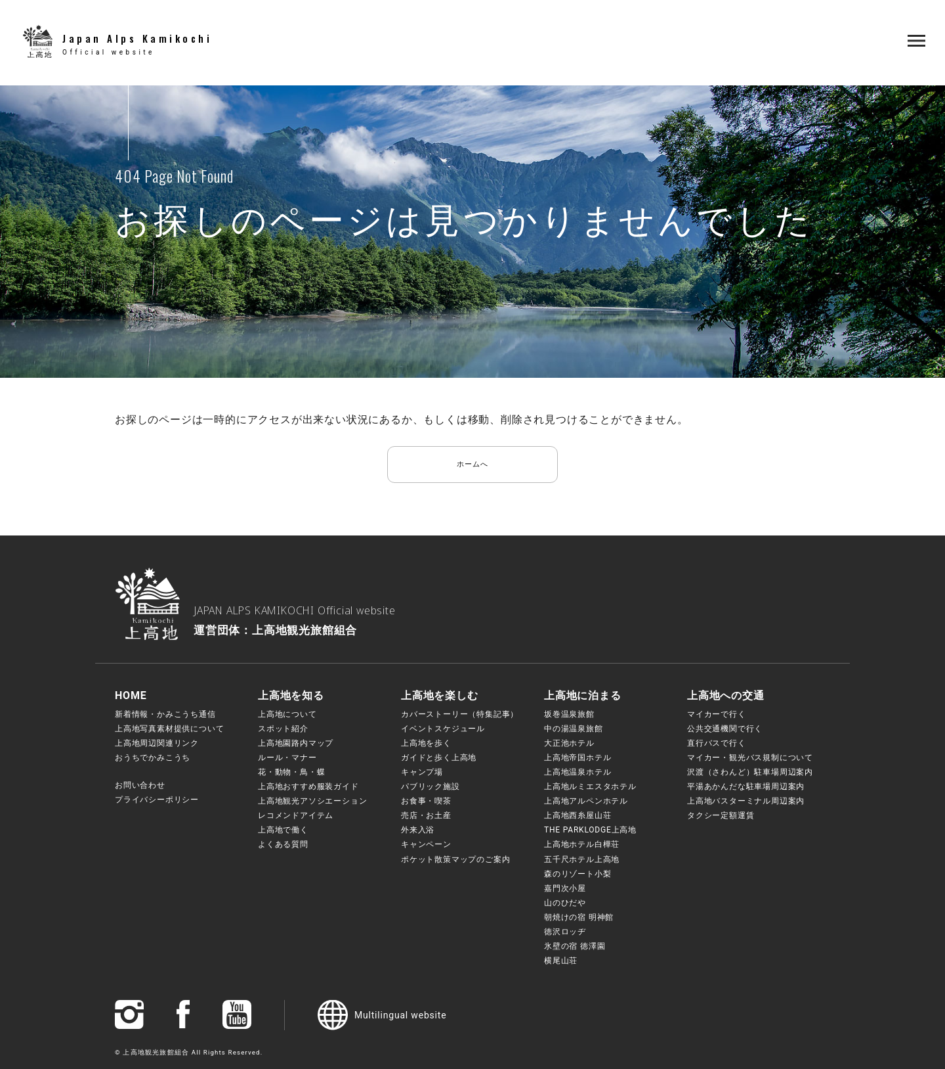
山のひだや (565, 902)
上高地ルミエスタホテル (590, 786)
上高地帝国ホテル (577, 757)
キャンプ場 (422, 772)
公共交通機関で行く (725, 728)
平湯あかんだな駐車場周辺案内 (746, 786)
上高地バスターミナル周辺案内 (746, 801)
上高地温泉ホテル (577, 772)
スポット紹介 (283, 728)
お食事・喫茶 (426, 801)
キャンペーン (426, 844)
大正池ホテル (569, 743)
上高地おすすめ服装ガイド (308, 786)
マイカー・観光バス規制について (750, 757)
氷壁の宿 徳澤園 (574, 946)
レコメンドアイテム (295, 815)
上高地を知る (291, 695)
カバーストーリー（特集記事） (459, 714)
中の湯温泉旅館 (573, 728)
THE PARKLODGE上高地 (590, 829)
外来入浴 (417, 829)
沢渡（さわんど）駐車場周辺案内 (750, 772)
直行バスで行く (716, 743)
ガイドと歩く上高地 (438, 757)
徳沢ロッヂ (565, 931)
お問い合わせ (140, 785)
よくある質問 (283, 844)
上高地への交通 (726, 695)
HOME (131, 695)
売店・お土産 (426, 815)
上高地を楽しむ (439, 695)
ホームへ (472, 464)
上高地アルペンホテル (586, 801)
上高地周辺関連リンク (157, 743)
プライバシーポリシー (157, 799)
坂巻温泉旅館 (569, 714)
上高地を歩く (426, 743)
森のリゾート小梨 (577, 873)
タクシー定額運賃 (720, 815)
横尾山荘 (561, 960)
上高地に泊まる (582, 695)
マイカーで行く (716, 714)
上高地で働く (283, 829)
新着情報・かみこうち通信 (165, 714)
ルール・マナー (287, 757)
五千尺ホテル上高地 (582, 859)
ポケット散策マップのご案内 (455, 859)
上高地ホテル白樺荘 (582, 844)
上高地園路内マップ (295, 743)
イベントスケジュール (443, 728)
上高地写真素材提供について (169, 728)
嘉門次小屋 (565, 888)
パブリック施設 (430, 786)
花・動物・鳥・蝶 (291, 772)
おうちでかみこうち (152, 757)
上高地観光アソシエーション (312, 801)
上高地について (287, 714)
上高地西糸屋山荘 (577, 815)
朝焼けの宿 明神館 (579, 917)
